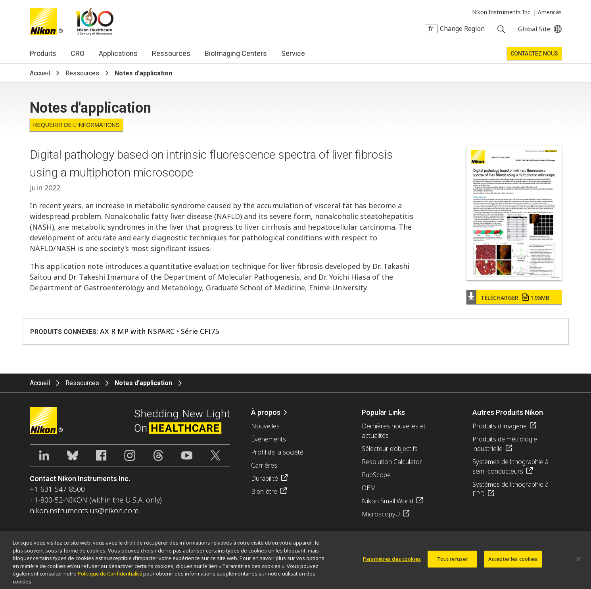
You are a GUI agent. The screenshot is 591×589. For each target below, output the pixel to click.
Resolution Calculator (392, 461)
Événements (268, 439)
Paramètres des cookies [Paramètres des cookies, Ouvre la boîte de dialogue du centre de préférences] (392, 562)
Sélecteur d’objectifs (390, 448)
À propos (265, 412)
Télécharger (515, 297)
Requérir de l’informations (76, 125)
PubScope (376, 474)
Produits (43, 53)
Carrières (264, 465)
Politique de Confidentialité (110, 577)
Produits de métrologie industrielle (504, 444)
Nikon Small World (387, 501)
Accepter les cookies (513, 562)
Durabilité (264, 478)
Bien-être (264, 491)
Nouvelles (265, 426)
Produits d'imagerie (499, 426)
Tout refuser (452, 562)
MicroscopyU (381, 514)
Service (293, 53)
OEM (369, 487)
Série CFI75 (200, 331)
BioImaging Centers (236, 53)
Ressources (171, 53)
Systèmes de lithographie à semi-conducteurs (510, 466)
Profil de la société (277, 452)
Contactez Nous (534, 53)
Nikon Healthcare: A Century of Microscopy (94, 21)
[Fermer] (578, 563)
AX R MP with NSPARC (137, 331)
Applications (118, 53)
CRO (77, 53)
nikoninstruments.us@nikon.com (84, 510)
